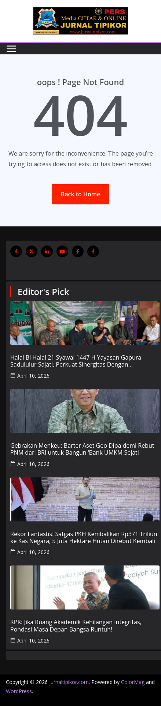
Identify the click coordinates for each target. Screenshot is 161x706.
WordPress (19, 691)
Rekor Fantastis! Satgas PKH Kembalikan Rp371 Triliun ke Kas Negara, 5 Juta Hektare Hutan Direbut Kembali (83, 538)
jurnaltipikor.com (69, 681)
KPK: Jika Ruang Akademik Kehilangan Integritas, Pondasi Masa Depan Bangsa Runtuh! (76, 626)
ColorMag (132, 681)
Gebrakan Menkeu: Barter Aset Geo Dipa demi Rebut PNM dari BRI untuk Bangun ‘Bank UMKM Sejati (82, 449)
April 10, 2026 (33, 375)
